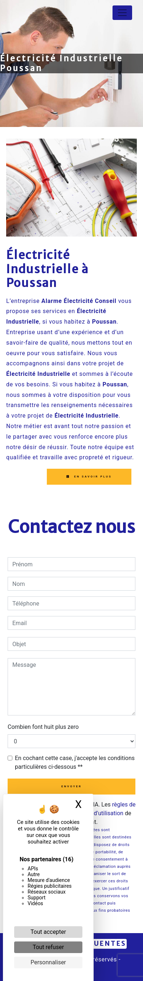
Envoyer (71, 786)
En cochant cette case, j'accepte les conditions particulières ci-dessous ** (75, 762)
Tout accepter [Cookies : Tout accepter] (48, 931)
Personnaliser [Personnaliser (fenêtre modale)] (48, 962)
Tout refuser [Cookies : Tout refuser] (48, 947)
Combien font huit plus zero (43, 726)
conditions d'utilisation (94, 813)
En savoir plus (89, 476)
